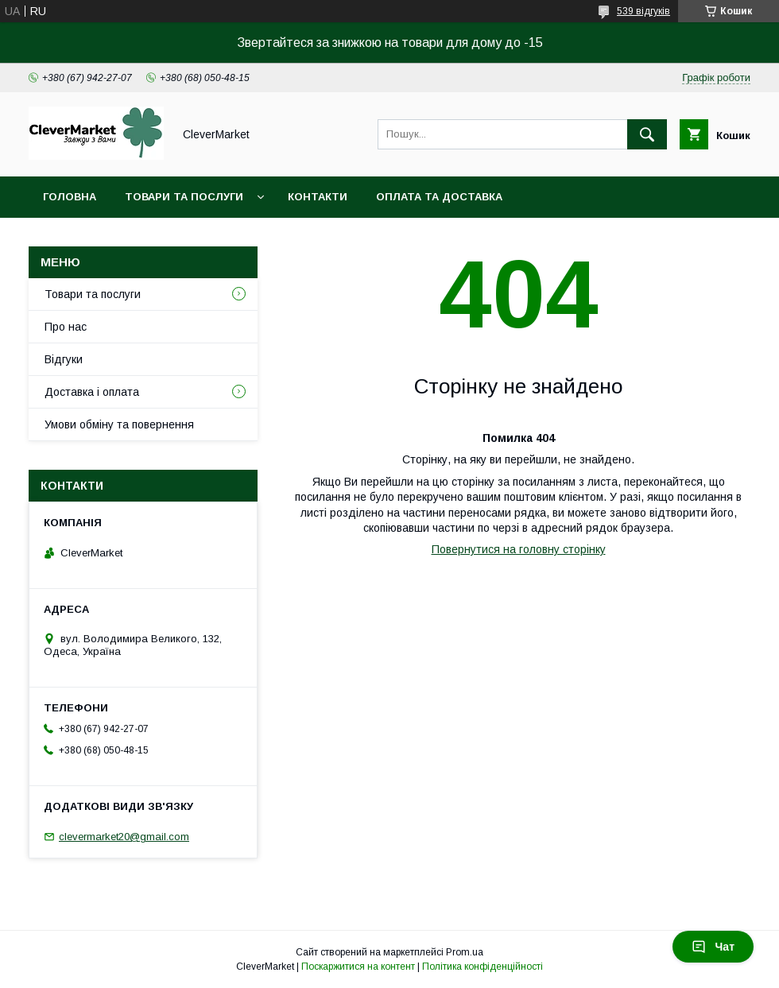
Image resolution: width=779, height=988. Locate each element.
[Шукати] (647, 134)
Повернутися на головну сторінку (519, 549)
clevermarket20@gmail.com (124, 837)
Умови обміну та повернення (119, 424)
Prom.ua (464, 952)
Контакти (317, 197)
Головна (69, 197)
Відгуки (64, 359)
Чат (713, 947)
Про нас (66, 326)
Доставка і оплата (92, 392)
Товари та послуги (184, 197)
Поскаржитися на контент (358, 966)
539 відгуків (643, 11)
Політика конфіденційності (482, 966)
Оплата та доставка (439, 197)
